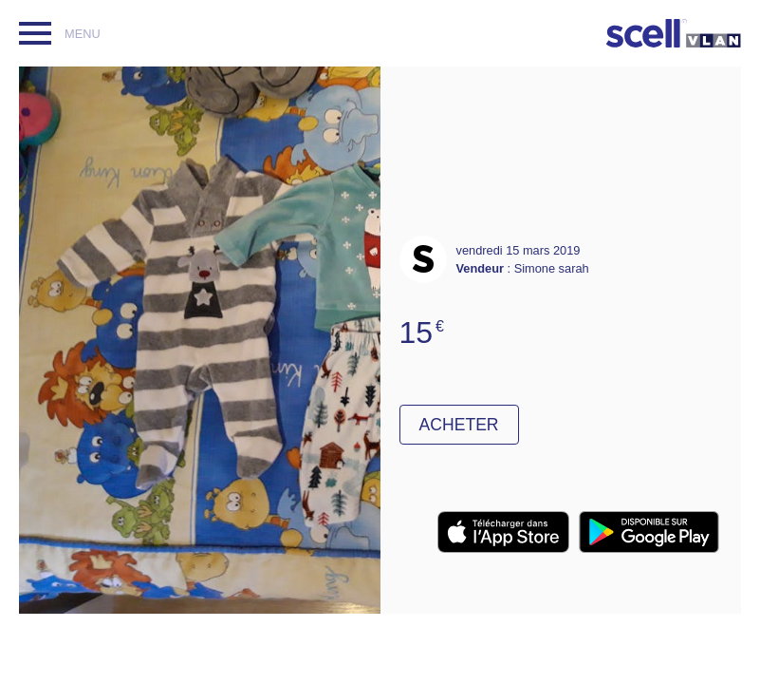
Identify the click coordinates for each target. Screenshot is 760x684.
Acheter (459, 424)
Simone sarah (551, 268)
